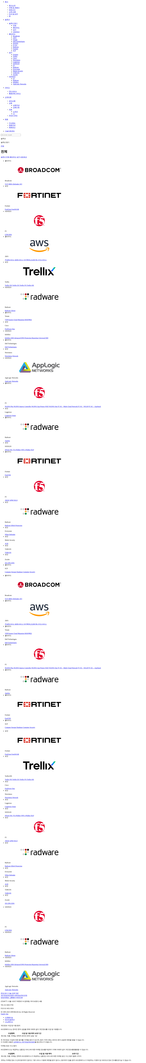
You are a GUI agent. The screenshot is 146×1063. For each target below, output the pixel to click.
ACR (6, 543)
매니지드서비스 (41, 260)
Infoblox (16, 82)
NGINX (15, 43)
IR (10, 16)
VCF (6, 184)
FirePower (8, 329)
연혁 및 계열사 (14, 8)
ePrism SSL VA (10, 450)
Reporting (35, 338)
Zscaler (15, 75)
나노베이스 (9, 1022)
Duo (13, 329)
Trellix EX (16, 285)
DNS (10, 234)
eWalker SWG (20, 450)
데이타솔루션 (10, 1020)
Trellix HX (30, 285)
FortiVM (8, 475)
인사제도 (12, 123)
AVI (20, 184)
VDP (6, 320)
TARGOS (16, 73)
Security (32, 572)
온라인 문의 (13, 115)
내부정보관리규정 (20, 995)
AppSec (7, 441)
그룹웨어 (12, 997)
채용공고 (12, 127)
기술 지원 (11, 993)
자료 (10, 109)
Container (26, 572)
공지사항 (12, 101)
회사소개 (12, 5)
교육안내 (16, 105)
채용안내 (12, 125)
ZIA (6, 563)
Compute (8, 572)
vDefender (15, 184)
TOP (16, 993)
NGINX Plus (9, 406)
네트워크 (16, 32)
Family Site (4, 1014)
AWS (14, 38)
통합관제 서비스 (15, 93)
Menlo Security (18, 71)
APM (12, 500)
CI (14, 114)
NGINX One (53, 406)
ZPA (9, 563)
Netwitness (16, 60)
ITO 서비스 (13, 91)
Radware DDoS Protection (13, 525)
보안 (14, 30)
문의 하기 (4, 993)
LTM (7, 234)
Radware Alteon (10, 310)
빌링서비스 (19, 260)
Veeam (15, 40)
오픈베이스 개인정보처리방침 (24, 1042)
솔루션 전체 (5, 157)
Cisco (15, 58)
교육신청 (16, 107)
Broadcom (16, 36)
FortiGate (8, 209)
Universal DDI (43, 338)
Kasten (10, 320)
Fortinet (15, 49)
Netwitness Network (11, 356)
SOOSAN (16, 64)
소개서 (15, 112)
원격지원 (19, 997)
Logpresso (16, 62)
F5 (14, 65)
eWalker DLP (29, 450)
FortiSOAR (15, 209)
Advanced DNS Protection (23, 338)
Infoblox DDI (9, 338)
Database (20, 572)
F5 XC (15, 45)
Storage (14, 572)
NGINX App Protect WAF (40, 406)
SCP (14, 50)
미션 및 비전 (13, 14)
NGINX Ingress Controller (23, 406)
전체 (14, 25)
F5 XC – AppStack (95, 406)
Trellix (15, 56)
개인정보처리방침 (7, 995)
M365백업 (28, 320)
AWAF (7, 500)
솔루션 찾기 (13, 23)
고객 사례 (12, 12)
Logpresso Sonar (10, 415)
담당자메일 (5, 997)
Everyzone (16, 69)
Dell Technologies (19, 41)
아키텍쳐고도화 (29, 260)
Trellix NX (8, 285)
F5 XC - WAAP (83, 406)
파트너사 (12, 10)
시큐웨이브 (9, 1017)
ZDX (12, 563)
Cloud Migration (19, 320)
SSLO (16, 500)
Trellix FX (23, 285)
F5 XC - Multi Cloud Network (68, 406)
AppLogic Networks (19, 84)
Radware (16, 47)
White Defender (10, 534)
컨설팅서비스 (10, 260)
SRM (10, 184)
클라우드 (16, 27)
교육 (10, 103)
